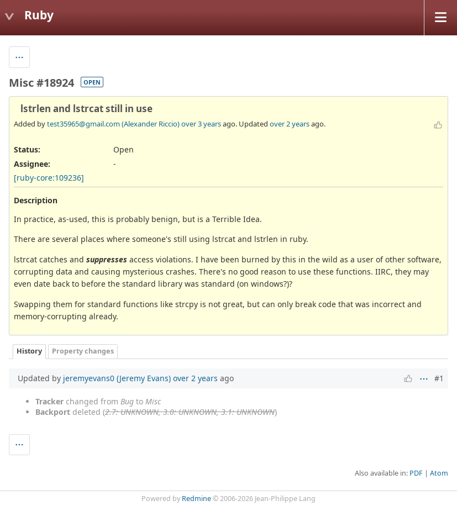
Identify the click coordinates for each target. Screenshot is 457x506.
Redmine (196, 498)
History (29, 351)
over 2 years (289, 124)
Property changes (83, 351)
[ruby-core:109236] (49, 177)
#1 (439, 378)
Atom (439, 473)
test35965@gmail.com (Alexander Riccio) (113, 124)
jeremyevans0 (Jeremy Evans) (117, 378)
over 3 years (201, 124)
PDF (416, 473)
